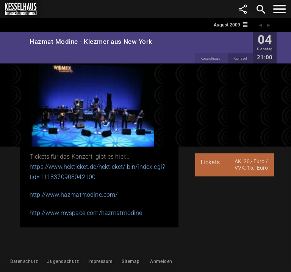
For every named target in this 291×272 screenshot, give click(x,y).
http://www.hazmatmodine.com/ (73, 194)
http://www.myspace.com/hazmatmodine (86, 212)
